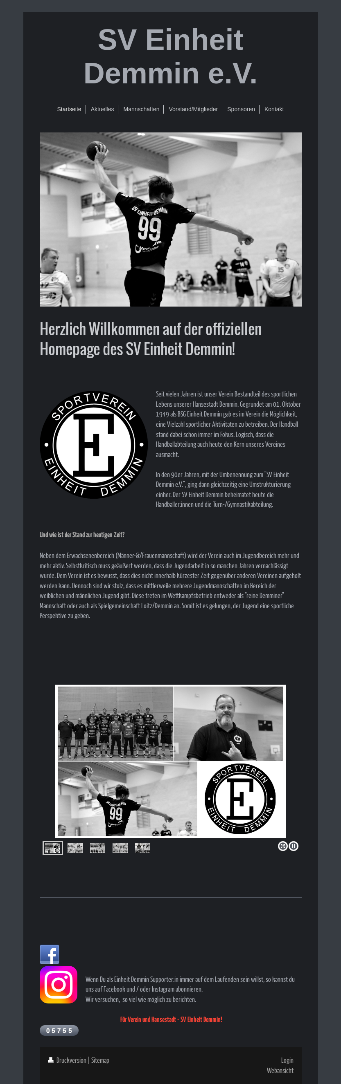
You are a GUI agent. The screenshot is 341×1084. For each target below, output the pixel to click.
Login (287, 1060)
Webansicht (280, 1070)
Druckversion (68, 1060)
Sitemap (100, 1060)
